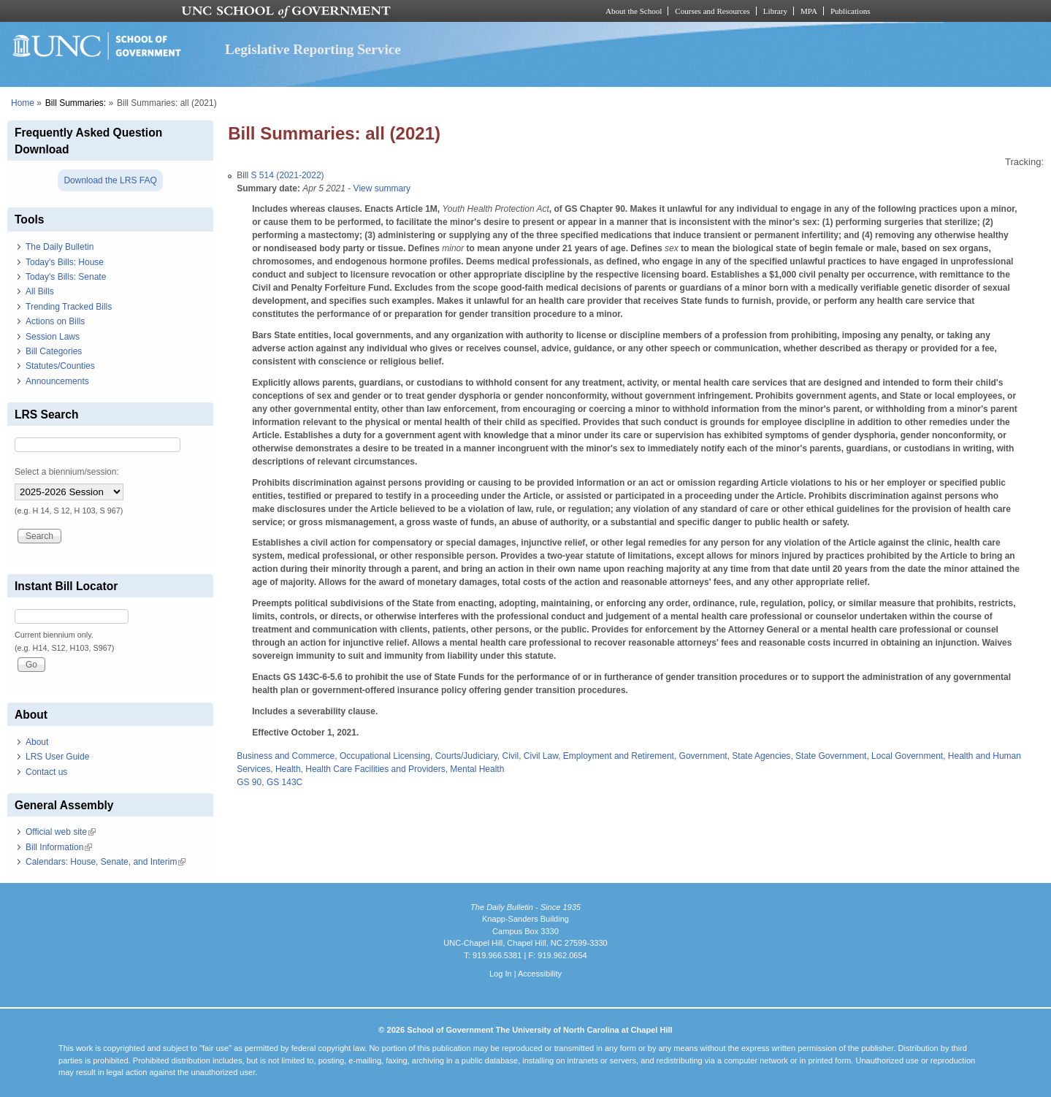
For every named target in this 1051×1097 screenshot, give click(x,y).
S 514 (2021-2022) (287, 175)
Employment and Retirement (618, 756)
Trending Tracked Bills (69, 307)
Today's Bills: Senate (66, 277)
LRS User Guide (57, 757)
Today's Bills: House (65, 262)
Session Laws (53, 337)
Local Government (907, 756)
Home (22, 103)
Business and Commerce (286, 756)
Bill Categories (54, 351)
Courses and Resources (712, 11)
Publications (850, 11)
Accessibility (540, 973)
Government (703, 756)
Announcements (57, 381)
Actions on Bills (55, 321)
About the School (633, 11)
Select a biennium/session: (67, 472)
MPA (808, 11)
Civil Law (541, 756)
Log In (500, 973)
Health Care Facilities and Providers (375, 769)
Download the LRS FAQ (110, 180)
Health (288, 769)
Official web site (61, 832)
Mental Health (477, 769)
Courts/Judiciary (466, 756)
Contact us (46, 772)
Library (775, 11)
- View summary (377, 188)
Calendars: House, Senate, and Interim (106, 862)
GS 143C (284, 782)
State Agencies (761, 756)
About (37, 742)
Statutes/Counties (60, 366)
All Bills (40, 291)
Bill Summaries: (75, 103)
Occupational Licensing (385, 756)
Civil (510, 756)
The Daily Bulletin (59, 247)
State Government (830, 756)
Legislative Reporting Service (313, 49)
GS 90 (249, 782)
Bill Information (59, 847)
